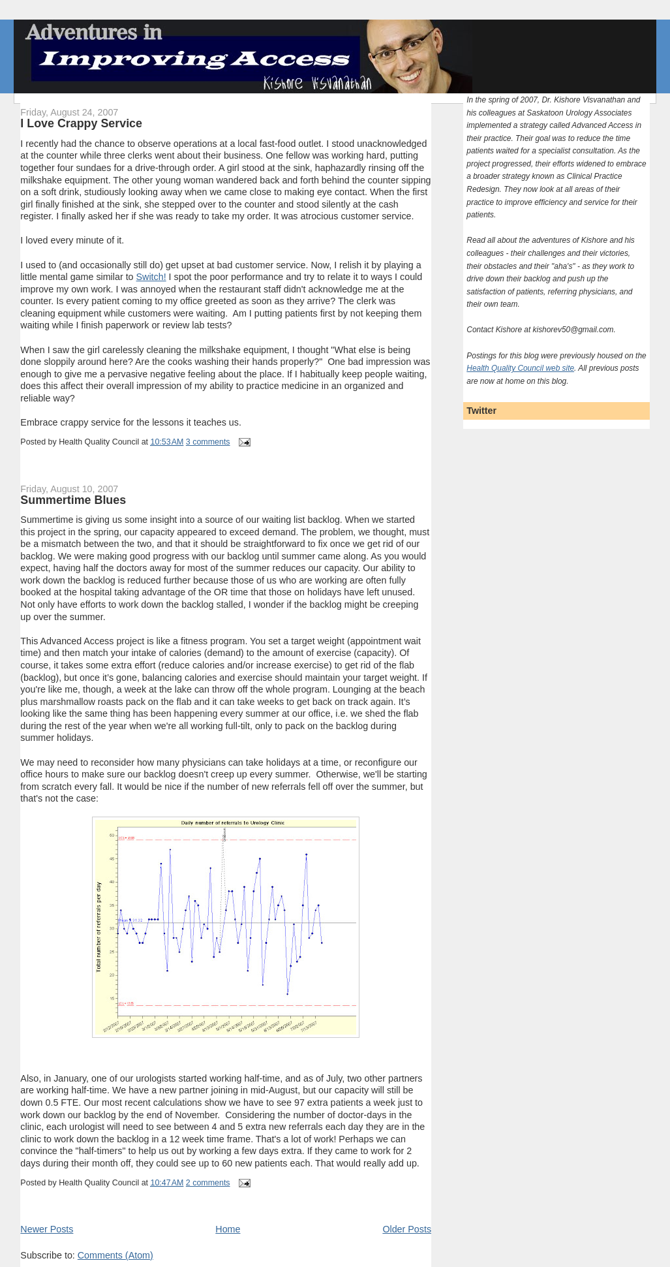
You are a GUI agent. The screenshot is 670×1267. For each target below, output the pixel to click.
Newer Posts (46, 1229)
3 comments (208, 441)
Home (227, 1229)
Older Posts (406, 1229)
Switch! (151, 277)
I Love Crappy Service (81, 123)
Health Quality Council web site (520, 368)
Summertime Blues (73, 500)
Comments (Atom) (115, 1255)
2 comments (208, 1182)
